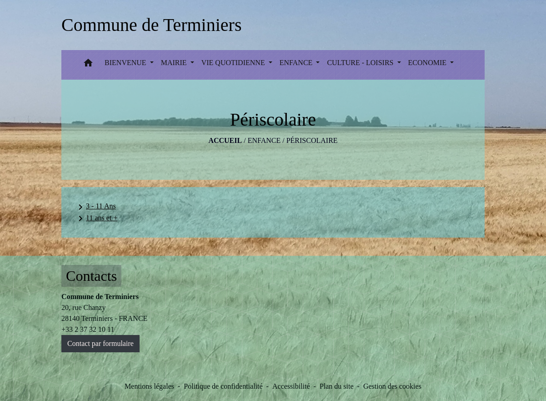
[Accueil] (151, 25)
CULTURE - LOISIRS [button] (361, 62)
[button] (88, 65)
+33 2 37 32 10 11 (87, 329)
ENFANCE (264, 140)
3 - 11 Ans (95, 207)
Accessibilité (291, 386)
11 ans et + (96, 218)
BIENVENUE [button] (126, 62)
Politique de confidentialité (223, 386)
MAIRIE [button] (175, 62)
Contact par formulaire (100, 343)
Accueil (225, 140)
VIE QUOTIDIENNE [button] (234, 62)
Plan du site (337, 386)
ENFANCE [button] (297, 62)
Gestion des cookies (392, 386)
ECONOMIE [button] (428, 62)
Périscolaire (312, 140)
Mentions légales (149, 386)
